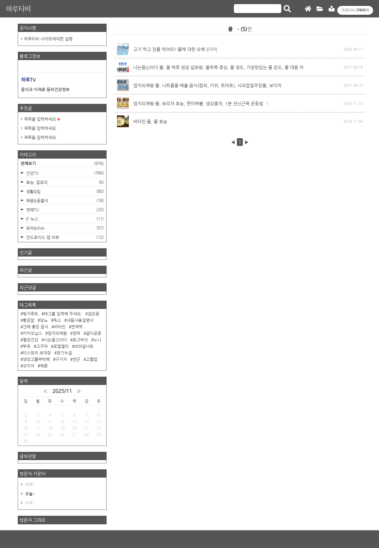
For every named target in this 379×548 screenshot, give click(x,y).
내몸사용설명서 (80, 320)
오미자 (28, 365)
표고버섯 (80, 339)
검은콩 (93, 313)
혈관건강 (30, 339)
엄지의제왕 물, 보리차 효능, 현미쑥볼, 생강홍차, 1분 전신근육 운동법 (198, 103)
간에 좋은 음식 (35, 326)
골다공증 (93, 333)
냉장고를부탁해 (36, 359)
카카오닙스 (32, 333)
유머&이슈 (64, 228)
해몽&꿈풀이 (64, 200)
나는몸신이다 (55, 339)
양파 (76, 333)
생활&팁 (64, 191)
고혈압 (91, 359)
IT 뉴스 (64, 218)
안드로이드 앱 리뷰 (64, 237)
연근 (76, 359)
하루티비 (18, 8)
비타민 (59, 326)
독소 (57, 320)
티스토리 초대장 (37, 352)
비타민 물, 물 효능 (150, 121)
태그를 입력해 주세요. (63, 313)
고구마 (42, 346)
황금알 (28, 320)
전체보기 (62, 163)
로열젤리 (61, 346)
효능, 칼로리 (64, 182)
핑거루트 (30, 313)
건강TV (64, 172)
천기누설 (64, 352)
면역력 (77, 326)
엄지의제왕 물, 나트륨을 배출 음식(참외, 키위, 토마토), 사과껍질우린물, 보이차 (207, 85)
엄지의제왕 (57, 333)
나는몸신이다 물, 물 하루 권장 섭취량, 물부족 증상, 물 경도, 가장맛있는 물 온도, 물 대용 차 (218, 67)
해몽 (44, 365)
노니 (97, 339)
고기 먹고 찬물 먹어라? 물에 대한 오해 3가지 (175, 49)
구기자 (61, 359)
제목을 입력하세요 (42, 119)
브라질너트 (84, 346)
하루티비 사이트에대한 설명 (48, 38)
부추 (26, 346)
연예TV (64, 209)
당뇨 (44, 320)
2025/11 (62, 391)
